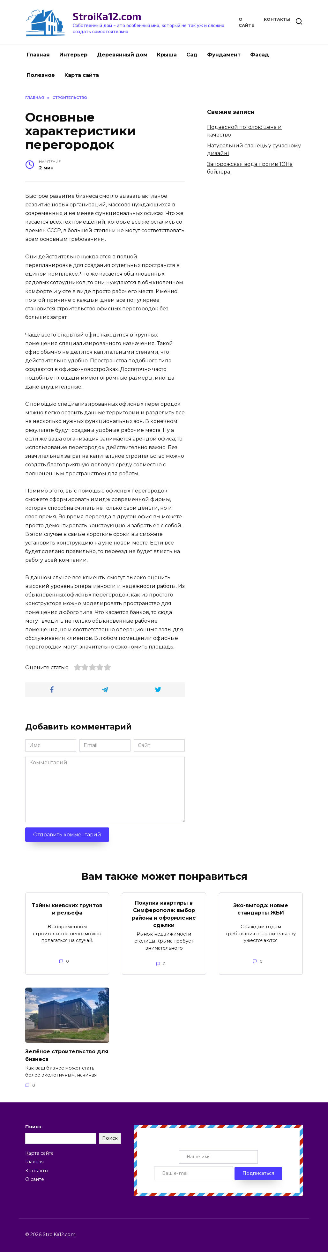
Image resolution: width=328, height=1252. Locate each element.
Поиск (33, 1125)
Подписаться (258, 1171)
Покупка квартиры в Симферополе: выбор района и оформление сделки (164, 913)
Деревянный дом (122, 55)
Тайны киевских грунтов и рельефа (67, 908)
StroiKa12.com (107, 16)
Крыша (167, 55)
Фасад (259, 55)
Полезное (41, 75)
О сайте (34, 1177)
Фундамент (224, 55)
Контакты (277, 19)
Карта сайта (81, 75)
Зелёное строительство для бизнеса (66, 1053)
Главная (38, 55)
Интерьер (73, 55)
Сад (192, 55)
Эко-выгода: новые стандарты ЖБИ (260, 908)
